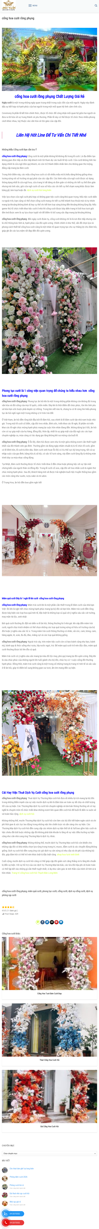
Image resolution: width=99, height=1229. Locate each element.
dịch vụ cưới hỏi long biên (39, 190)
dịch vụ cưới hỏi (27, 813)
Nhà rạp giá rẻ (15, 1202)
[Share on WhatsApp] (38, 922)
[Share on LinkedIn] (61, 922)
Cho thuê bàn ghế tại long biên (22, 1168)
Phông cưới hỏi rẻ (17, 1185)
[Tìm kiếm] (96, 5)
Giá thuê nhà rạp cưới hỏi (19, 1193)
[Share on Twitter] (47, 922)
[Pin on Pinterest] (56, 922)
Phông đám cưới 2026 (18, 1177)
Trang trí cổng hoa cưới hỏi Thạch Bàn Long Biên (35, 872)
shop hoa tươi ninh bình (68, 854)
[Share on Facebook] (42, 922)
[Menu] (32, 5)
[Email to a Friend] (52, 922)
